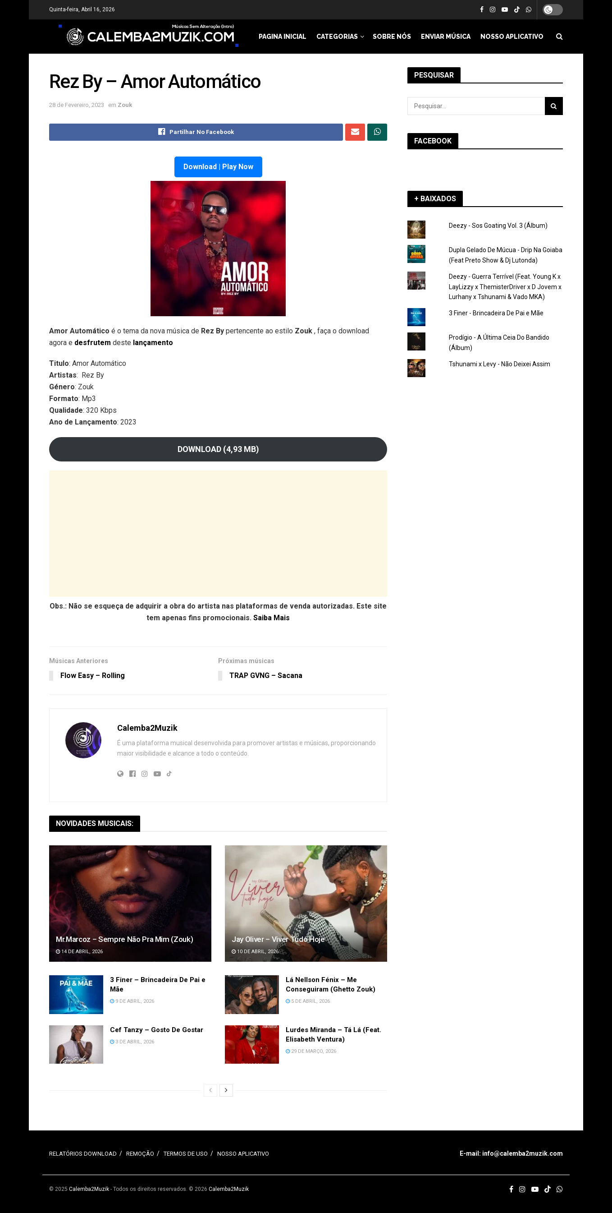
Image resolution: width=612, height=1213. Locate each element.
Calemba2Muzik (147, 728)
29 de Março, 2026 (311, 1051)
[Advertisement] (218, 533)
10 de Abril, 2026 (255, 952)
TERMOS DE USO (186, 1154)
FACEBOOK (433, 141)
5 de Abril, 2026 (308, 1001)
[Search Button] (554, 106)
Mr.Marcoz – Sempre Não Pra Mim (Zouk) (124, 939)
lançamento (153, 342)
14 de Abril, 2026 (79, 952)
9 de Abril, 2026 (132, 1001)
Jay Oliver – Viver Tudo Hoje (278, 939)
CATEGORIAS (337, 36)
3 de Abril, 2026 (132, 1042)
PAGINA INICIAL (282, 36)
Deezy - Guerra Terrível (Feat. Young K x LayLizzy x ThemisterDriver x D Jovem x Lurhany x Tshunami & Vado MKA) (505, 286)
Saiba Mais (271, 617)
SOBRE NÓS (392, 36)
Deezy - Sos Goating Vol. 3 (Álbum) (498, 225)
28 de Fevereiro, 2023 (76, 104)
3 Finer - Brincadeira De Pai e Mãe (496, 313)
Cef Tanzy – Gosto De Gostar (156, 1030)
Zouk (125, 104)
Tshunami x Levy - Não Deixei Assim (499, 364)
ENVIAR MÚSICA (445, 36)
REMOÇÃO (140, 1154)
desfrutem (93, 342)
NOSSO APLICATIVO (511, 36)
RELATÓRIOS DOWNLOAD (83, 1154)
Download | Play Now (218, 166)
